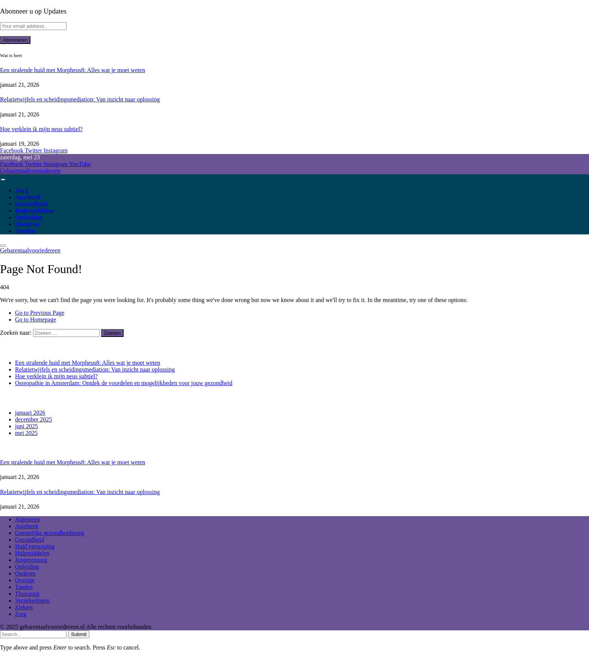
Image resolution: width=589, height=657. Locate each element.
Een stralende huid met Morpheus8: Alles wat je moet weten (72, 70)
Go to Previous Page (39, 313)
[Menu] (3, 179)
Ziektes (24, 607)
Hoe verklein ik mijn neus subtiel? (41, 129)
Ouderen (27, 224)
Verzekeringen (32, 600)
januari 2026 (30, 412)
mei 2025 (26, 433)
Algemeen (27, 519)
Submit (78, 634)
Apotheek (28, 197)
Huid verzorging (34, 546)
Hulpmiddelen (34, 210)
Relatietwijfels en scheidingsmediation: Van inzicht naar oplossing (80, 99)
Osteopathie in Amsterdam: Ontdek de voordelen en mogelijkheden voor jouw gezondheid (124, 383)
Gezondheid (31, 204)
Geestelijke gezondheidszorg (49, 533)
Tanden (25, 231)
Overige (25, 580)
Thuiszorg (27, 594)
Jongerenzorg (31, 560)
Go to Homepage (35, 319)
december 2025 (33, 419)
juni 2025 (26, 426)
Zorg (22, 190)
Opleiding (28, 217)
